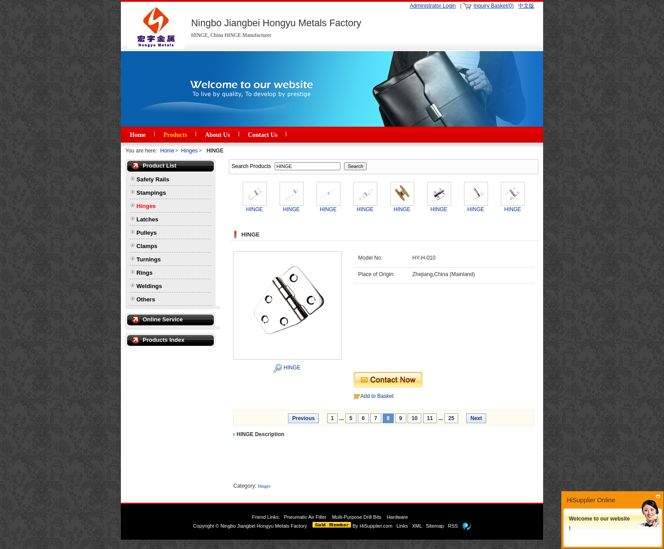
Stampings (151, 192)
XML (417, 526)
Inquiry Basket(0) (493, 6)
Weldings (149, 286)
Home (138, 135)
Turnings (148, 259)
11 (430, 418)
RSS (453, 526)
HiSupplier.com (376, 526)
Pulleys (146, 232)
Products (175, 135)
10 (414, 418)
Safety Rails (152, 179)
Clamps (146, 246)
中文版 (526, 6)
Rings (144, 272)
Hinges (189, 151)
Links (402, 526)
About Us (217, 135)
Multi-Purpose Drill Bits (357, 517)
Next (476, 418)
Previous (303, 418)
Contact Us (263, 135)
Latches (147, 219)
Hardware (398, 517)
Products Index (163, 340)
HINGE (292, 368)
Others (145, 299)
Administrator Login (433, 6)
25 (451, 418)
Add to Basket (377, 396)
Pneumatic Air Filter (305, 517)
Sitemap (435, 526)
